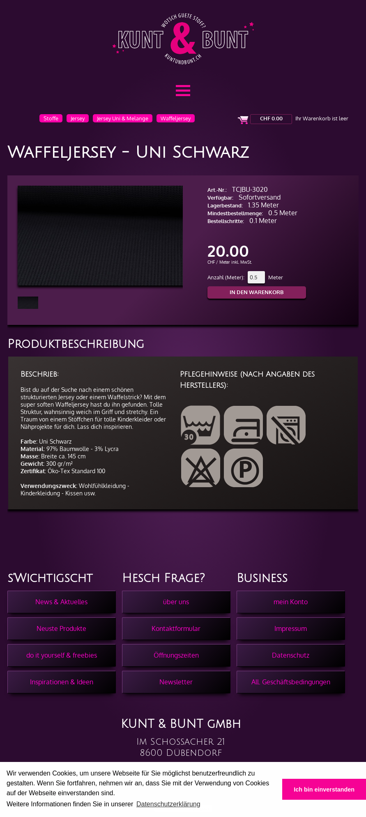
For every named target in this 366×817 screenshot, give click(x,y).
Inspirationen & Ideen (61, 682)
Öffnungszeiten (176, 655)
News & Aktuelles (61, 602)
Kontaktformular (176, 628)
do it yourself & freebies (61, 655)
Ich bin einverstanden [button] (324, 789)
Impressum (290, 628)
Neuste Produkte (61, 628)
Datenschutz (290, 655)
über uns (176, 602)
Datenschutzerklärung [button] (168, 804)
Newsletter (176, 682)
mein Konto (291, 602)
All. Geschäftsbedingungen (290, 682)
